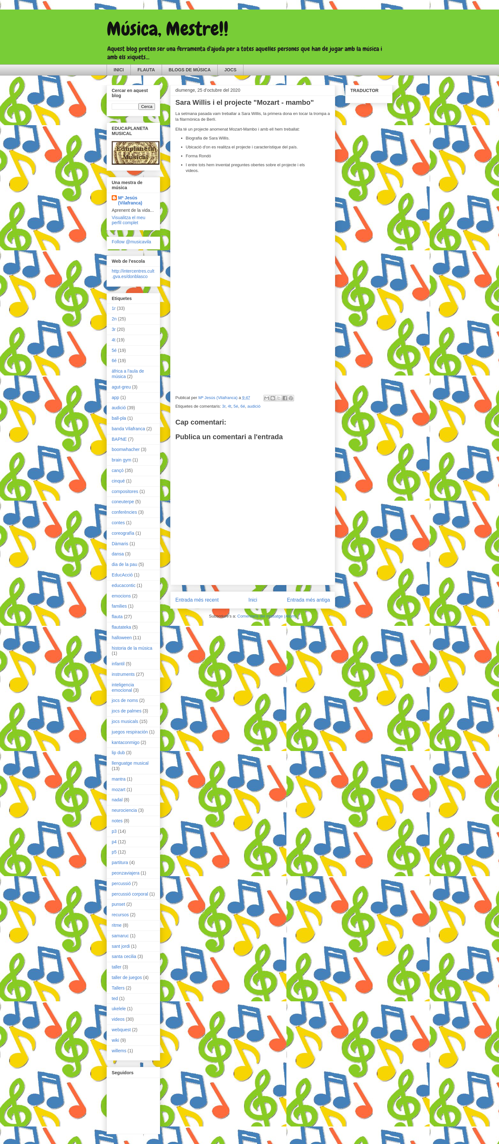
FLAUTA (146, 69)
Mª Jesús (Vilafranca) (130, 200)
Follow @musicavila (131, 241)
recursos (120, 914)
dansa (118, 553)
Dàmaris (120, 543)
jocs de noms (125, 700)
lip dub (118, 752)
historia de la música (132, 648)
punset (118, 904)
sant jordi (121, 946)
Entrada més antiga (308, 600)
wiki (115, 1040)
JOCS (230, 69)
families (119, 606)
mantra (119, 779)
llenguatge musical (130, 763)
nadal (117, 799)
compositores (125, 491)
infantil (118, 663)
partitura (120, 862)
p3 (114, 831)
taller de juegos (127, 977)
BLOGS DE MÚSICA (190, 69)
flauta (117, 616)
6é (243, 406)
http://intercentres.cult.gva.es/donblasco (133, 273)
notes (117, 820)
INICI (119, 69)
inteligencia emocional (123, 687)
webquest (121, 1029)
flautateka (121, 627)
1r (114, 308)
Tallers (118, 987)
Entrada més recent (197, 600)
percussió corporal (130, 894)
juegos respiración (130, 731)
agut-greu (121, 387)
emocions (121, 595)
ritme (117, 925)
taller (116, 966)
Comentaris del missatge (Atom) (267, 616)
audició (253, 406)
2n (114, 318)
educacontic (124, 585)
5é (236, 406)
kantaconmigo (125, 742)
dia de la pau (124, 564)
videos (118, 1019)
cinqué (118, 480)
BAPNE (119, 439)
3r (224, 406)
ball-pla (119, 418)
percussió (121, 883)
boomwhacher (126, 449)
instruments (123, 674)
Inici (253, 600)
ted (115, 998)
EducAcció (122, 574)
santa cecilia (124, 956)
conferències (124, 512)
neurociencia (124, 810)
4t (229, 406)
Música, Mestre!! (167, 29)
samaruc (120, 935)
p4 (114, 841)
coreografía (123, 533)
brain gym (121, 459)
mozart (118, 789)
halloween (122, 637)
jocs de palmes (126, 710)
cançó (117, 470)
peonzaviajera (125, 873)
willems (119, 1050)
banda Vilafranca (128, 428)
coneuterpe (123, 501)
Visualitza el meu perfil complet (128, 220)
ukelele (119, 1008)
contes (118, 522)
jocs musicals (125, 721)
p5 (114, 851)
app (115, 397)
